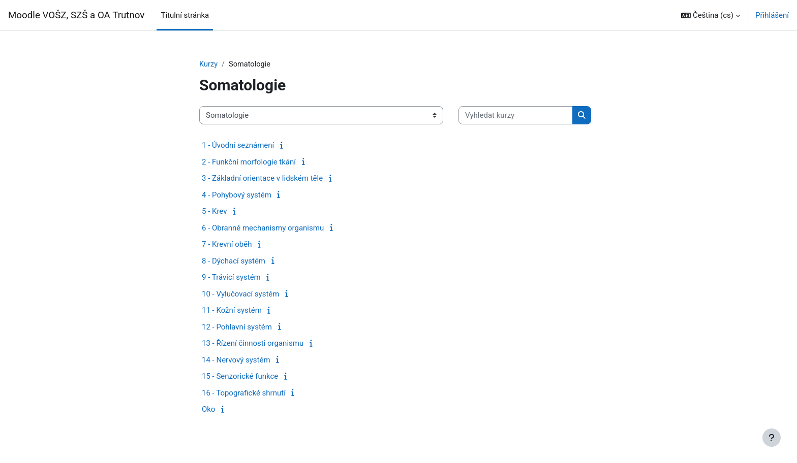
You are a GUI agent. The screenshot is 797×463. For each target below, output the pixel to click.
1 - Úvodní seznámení (238, 145)
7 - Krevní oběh (227, 244)
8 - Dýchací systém (233, 261)
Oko (208, 409)
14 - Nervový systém (236, 360)
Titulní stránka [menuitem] (185, 15)
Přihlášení (772, 15)
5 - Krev (214, 211)
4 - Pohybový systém (236, 195)
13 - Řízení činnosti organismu (252, 343)
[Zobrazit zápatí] (771, 437)
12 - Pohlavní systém (237, 327)
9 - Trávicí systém (231, 277)
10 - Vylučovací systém (240, 294)
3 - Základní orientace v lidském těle (262, 178)
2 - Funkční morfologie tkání (249, 162)
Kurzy (208, 64)
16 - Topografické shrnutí (244, 393)
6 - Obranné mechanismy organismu (263, 228)
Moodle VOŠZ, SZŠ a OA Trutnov (76, 15)
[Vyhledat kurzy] (515, 116)
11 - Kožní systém (232, 310)
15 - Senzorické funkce (240, 376)
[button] (711, 15)
